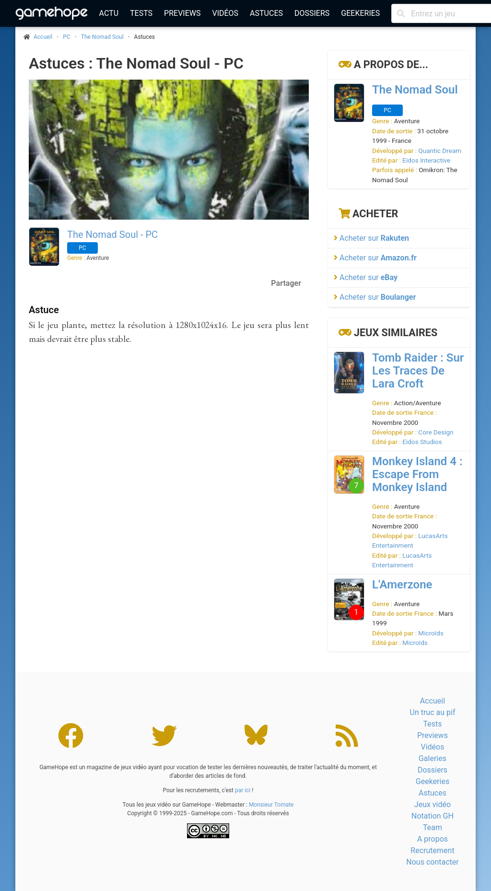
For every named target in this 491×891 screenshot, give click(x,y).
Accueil (432, 700)
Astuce (44, 310)
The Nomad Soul (102, 37)
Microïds (431, 633)
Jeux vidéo (432, 804)
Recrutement (432, 850)
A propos (432, 839)
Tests (141, 13)
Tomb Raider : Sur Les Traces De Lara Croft (418, 370)
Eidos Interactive (426, 160)
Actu (108, 13)
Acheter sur (371, 238)
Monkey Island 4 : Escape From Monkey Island (417, 474)
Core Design (435, 432)
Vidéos (225, 13)
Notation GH (432, 816)
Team (432, 827)
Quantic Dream (439, 150)
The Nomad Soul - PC (112, 234)
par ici (242, 790)
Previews (182, 13)
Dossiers (311, 13)
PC (66, 37)
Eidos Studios (422, 442)
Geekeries (360, 13)
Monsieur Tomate (271, 804)
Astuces (266, 13)
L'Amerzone (402, 584)
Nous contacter (432, 862)
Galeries (432, 758)
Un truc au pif (433, 712)
